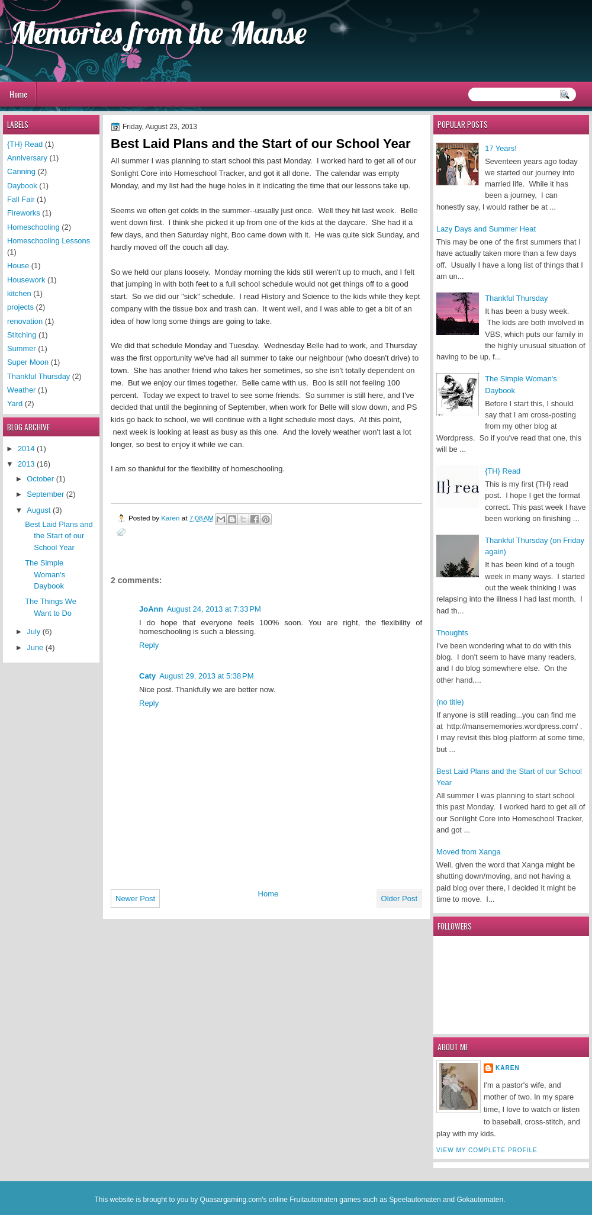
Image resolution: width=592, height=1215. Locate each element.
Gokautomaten (479, 1199)
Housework (26, 279)
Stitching (21, 334)
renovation (25, 321)
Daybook (22, 185)
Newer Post (135, 898)
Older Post (399, 898)
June (36, 647)
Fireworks (23, 212)
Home (18, 94)
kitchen (19, 293)
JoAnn (151, 609)
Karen (508, 1068)
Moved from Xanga (468, 851)
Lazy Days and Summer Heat (486, 228)
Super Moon (28, 362)
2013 (27, 463)
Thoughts (452, 632)
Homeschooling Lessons (48, 240)
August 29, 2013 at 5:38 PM (206, 675)
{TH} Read (502, 471)
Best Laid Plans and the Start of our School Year (58, 536)
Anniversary (27, 157)
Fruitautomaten (313, 1199)
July (34, 631)
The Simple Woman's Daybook (45, 574)
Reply (149, 645)
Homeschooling (33, 227)
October (41, 478)
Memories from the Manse (159, 33)
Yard (14, 403)
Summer (21, 348)
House (18, 265)
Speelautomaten (414, 1199)
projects (20, 307)
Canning (21, 171)
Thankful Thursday (516, 298)
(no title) (450, 702)
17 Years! (501, 148)
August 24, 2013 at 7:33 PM (213, 609)
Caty (147, 675)
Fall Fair (20, 199)
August (40, 510)
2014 (27, 448)
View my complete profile (487, 1150)
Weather (21, 389)
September (46, 494)
